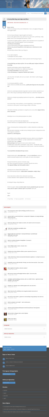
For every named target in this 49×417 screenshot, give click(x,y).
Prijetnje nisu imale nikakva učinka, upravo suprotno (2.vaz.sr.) (22, 251)
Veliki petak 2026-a (12, 318)
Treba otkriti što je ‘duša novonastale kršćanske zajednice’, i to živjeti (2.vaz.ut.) (26, 257)
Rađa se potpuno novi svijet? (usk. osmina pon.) (19, 302)
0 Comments (28, 198)
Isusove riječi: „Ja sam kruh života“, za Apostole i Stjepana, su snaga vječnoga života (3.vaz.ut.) (22, 409)
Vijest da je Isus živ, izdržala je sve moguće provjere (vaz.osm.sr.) (23, 291)
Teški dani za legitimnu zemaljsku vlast (17, 228)
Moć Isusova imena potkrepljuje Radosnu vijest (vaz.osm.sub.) (22, 273)
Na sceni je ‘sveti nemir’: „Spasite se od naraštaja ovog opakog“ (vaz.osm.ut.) (25, 296)
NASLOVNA (6, 395)
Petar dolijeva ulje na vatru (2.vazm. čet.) (17, 245)
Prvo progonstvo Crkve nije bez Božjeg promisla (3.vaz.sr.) (21, 210)
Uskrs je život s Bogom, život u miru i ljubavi (18, 313)
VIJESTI (5, 349)
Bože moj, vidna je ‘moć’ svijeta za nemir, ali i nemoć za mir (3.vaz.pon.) (24, 222)
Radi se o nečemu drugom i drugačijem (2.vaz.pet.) (19, 240)
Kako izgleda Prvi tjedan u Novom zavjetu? (17, 268)
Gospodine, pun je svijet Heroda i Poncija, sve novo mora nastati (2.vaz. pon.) (25, 262)
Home (28, 13)
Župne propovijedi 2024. (20, 198)
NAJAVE (8, 349)
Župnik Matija (10, 198)
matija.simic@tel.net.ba (10, 365)
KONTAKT (12, 349)
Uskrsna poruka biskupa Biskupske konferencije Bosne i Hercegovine (24, 307)
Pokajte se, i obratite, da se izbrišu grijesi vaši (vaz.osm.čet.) (22, 285)
